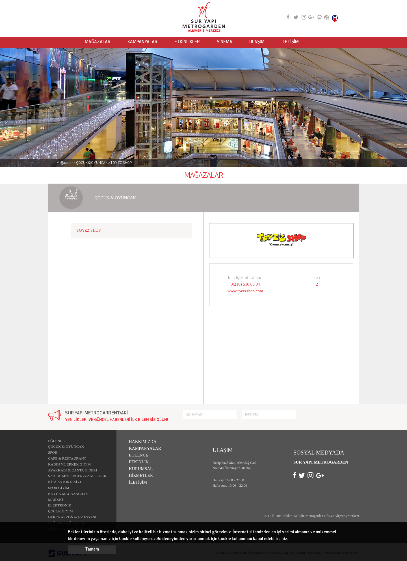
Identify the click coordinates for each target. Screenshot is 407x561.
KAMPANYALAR (142, 42)
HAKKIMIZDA (143, 441)
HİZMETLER (141, 475)
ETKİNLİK (139, 462)
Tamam (92, 549)
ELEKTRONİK (59, 505)
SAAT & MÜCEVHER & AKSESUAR (77, 476)
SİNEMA (224, 42)
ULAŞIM (257, 42)
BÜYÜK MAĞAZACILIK (68, 494)
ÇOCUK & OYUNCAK (66, 446)
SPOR (52, 452)
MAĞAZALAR (98, 42)
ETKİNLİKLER (187, 42)
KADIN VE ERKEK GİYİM (69, 464)
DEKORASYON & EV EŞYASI (72, 517)
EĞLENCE (56, 441)
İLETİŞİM (290, 42)
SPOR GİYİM (58, 488)
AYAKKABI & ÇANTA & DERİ (72, 470)
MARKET (56, 499)
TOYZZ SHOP (89, 230)
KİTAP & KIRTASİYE (65, 482)
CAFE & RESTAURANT (67, 458)
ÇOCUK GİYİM (60, 511)
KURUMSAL (141, 468)
